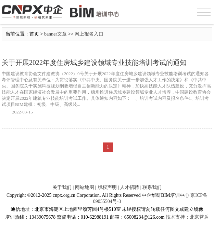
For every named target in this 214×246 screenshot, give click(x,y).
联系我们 (152, 187)
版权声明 (107, 187)
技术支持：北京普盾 (187, 217)
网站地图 (84, 187)
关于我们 (62, 187)
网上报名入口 (89, 34)
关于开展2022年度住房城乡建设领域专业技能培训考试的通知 (94, 62)
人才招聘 (129, 187)
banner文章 (55, 34)
